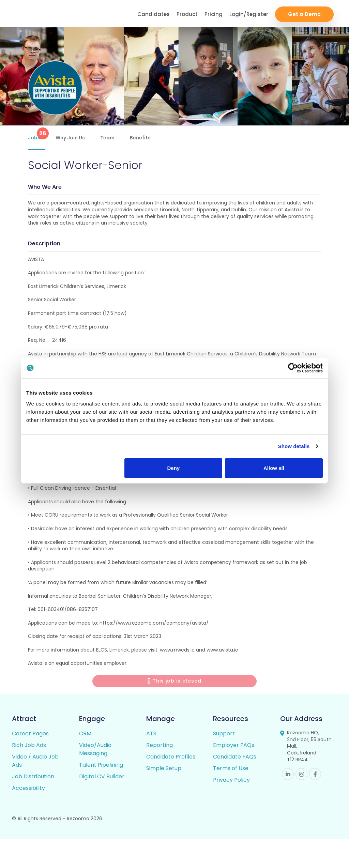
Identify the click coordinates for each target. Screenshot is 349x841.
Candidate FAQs (234, 758)
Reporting (159, 747)
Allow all (273, 468)
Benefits (140, 137)
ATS (151, 735)
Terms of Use (230, 770)
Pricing (213, 13)
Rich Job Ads (29, 747)
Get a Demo (304, 13)
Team (107, 137)
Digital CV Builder (101, 778)
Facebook (315, 776)
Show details (294, 446)
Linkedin (288, 776)
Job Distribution (33, 778)
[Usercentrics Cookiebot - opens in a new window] (293, 368)
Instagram (301, 776)
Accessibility (28, 790)
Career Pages (30, 735)
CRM (85, 735)
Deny (173, 468)
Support (224, 735)
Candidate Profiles (170, 758)
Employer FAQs (233, 747)
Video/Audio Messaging (95, 751)
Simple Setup (163, 770)
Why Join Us (70, 137)
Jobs (36, 134)
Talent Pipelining (101, 766)
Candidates (153, 13)
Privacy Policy (231, 781)
